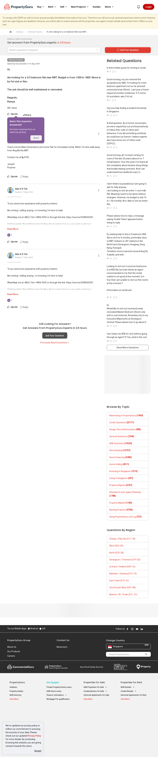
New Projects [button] (80, 7)
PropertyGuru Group (18, 640)
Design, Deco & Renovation (125, 429)
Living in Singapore (121, 478)
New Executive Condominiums (23, 718)
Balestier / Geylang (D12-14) (123, 573)
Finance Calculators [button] (57, 695)
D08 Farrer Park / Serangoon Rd (134, 732)
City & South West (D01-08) (122, 587)
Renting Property (16, 60)
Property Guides (16, 691)
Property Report (120, 667)
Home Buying (119, 450)
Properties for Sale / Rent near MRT (58, 711)
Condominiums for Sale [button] (95, 691)
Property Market (120, 503)
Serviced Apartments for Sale (96, 695)
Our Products (13, 651)
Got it (36, 138)
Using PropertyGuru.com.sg (125, 517)
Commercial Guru (20, 667)
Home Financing (120, 457)
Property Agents (120, 485)
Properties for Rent (131, 682)
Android (33, 628)
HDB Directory (15, 695)
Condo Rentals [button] (128, 691)
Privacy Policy (34, 736)
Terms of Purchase (78, 750)
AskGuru (13, 687)
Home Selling (119, 464)
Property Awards (56, 667)
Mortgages (53, 682)
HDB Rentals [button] (127, 687)
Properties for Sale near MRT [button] (59, 719)
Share (27, 115)
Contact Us (63, 640)
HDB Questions (120, 443)
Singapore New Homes (22, 709)
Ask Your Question (55, 335)
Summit (91, 667)
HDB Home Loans (54, 691)
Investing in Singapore (123, 471)
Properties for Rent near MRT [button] (59, 726)
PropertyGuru (17, 682)
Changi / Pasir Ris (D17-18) (122, 538)
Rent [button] (52, 7)
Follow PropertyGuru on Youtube (137, 629)
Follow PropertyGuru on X (146, 629)
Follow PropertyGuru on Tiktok (149, 629)
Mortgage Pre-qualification (58, 699)
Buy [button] (41, 7)
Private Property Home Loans (59, 687)
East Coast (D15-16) (119, 580)
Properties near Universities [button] (97, 717)
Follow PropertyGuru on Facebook (127, 629)
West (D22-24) (116, 545)
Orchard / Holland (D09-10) (122, 566)
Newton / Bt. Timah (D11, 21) (123, 594)
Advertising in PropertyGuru (126, 415)
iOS (42, 628)
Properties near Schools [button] (96, 721)
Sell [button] (64, 7)
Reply (24, 176)
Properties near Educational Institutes (96, 711)
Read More (12, 229)
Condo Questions (121, 422)
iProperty (144, 667)
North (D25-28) (116, 552)
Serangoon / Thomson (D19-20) (124, 559)
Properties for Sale (94, 682)
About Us (11, 647)
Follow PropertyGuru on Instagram (132, 629)
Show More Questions (127, 347)
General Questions (121, 436)
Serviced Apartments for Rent (133, 695)
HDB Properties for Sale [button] (95, 687)
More (109, 7)
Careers (11, 656)
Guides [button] (97, 6)
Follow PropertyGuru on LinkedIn (142, 629)
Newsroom (62, 647)
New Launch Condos (18, 714)
